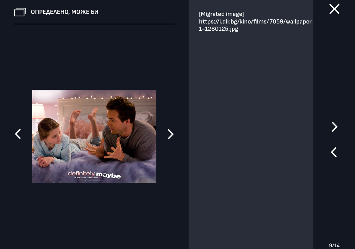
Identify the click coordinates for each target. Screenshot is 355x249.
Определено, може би (64, 12)
